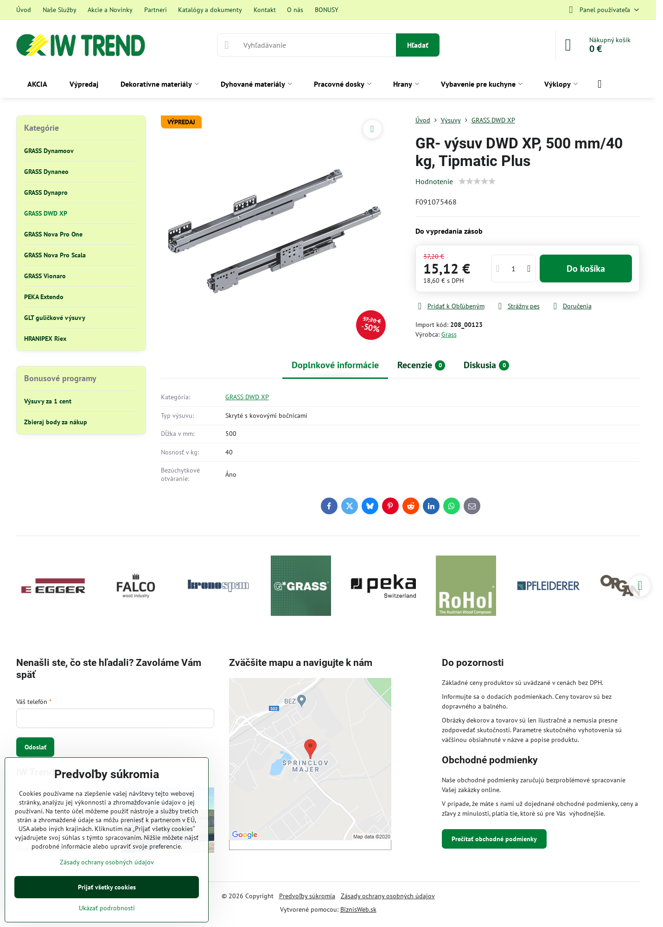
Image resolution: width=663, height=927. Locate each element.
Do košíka (586, 268)
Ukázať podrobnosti (107, 908)
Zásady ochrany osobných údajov (388, 896)
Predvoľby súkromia (307, 896)
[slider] (477, 181)
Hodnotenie (434, 181)
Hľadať (417, 45)
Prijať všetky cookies (107, 887)
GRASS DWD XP (247, 397)
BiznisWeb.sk (358, 909)
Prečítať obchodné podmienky (494, 839)
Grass (449, 334)
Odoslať (35, 747)
